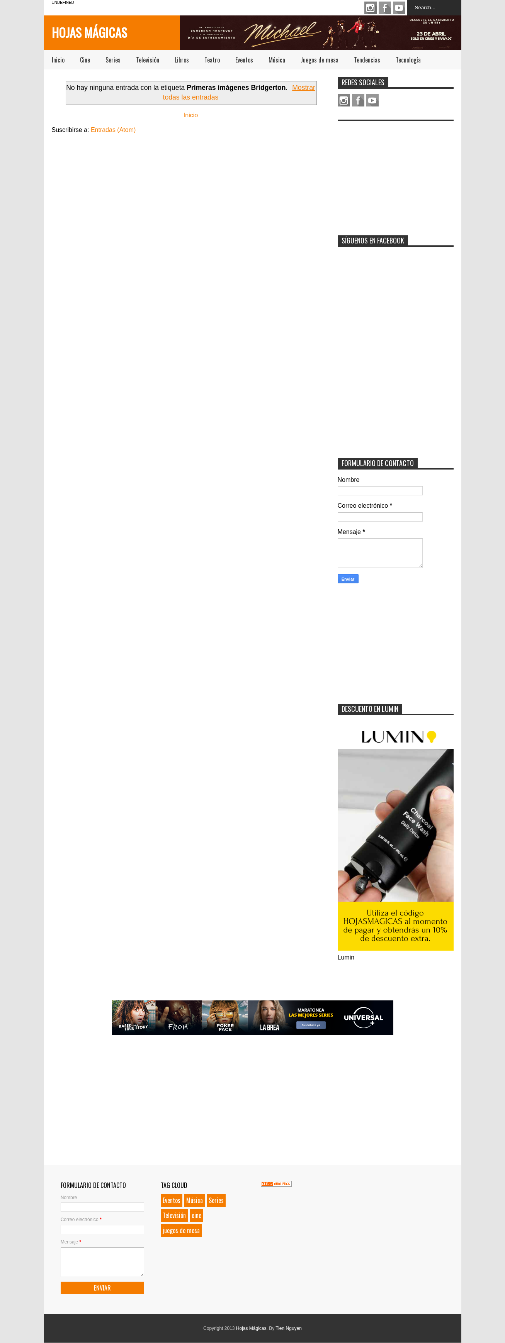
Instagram (370, 8)
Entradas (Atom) (113, 130)
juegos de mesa (181, 1230)
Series (113, 59)
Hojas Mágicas (89, 32)
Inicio (58, 59)
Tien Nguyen (288, 1328)
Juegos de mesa (319, 59)
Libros (182, 59)
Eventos (244, 59)
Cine (85, 59)
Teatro (212, 59)
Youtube (399, 8)
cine (196, 1215)
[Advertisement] (396, 173)
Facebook (385, 8)
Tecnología (408, 59)
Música (277, 59)
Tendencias (367, 59)
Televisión (147, 59)
